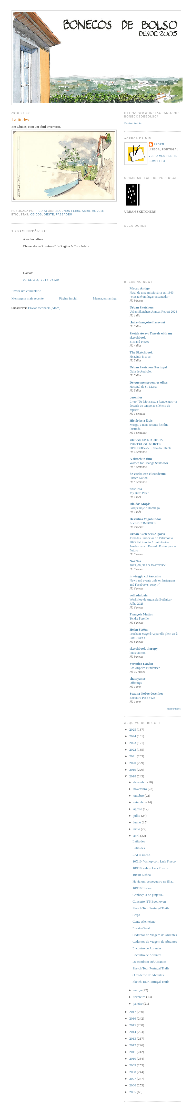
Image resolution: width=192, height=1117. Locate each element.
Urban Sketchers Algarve (148, 534)
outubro (139, 795)
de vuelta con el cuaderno (148, 474)
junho (137, 822)
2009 (133, 1065)
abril (136, 836)
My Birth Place (139, 493)
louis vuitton (138, 653)
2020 (133, 763)
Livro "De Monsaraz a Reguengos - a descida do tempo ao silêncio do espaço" (153, 406)
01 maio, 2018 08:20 (41, 279)
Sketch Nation (139, 478)
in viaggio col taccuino (145, 576)
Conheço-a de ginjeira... (149, 895)
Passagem (64, 214)
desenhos (136, 397)
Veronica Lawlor (142, 664)
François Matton (142, 614)
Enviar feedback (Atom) (44, 308)
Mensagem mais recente (28, 298)
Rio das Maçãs (140, 504)
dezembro (140, 782)
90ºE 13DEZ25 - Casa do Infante (150, 448)
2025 (133, 729)
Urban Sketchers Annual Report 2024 (153, 311)
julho (137, 816)
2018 (133, 776)
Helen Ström (139, 629)
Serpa (136, 915)
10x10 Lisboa (142, 875)
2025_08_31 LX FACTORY (148, 565)
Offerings (136, 683)
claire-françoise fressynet (147, 322)
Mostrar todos (173, 708)
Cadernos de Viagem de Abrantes (155, 935)
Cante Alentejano (144, 921)
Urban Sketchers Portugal (148, 367)
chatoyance (138, 678)
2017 (133, 1012)
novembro (140, 789)
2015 (133, 1025)
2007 (133, 1078)
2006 (133, 1085)
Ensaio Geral (141, 928)
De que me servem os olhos (149, 382)
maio (137, 829)
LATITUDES (141, 855)
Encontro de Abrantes (147, 948)
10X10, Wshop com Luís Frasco (154, 861)
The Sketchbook (141, 352)
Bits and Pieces (139, 341)
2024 (133, 736)
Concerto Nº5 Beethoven (149, 901)
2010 (133, 1058)
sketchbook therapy (144, 648)
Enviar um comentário (26, 291)
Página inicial (68, 298)
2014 (133, 1032)
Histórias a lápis (141, 420)
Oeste (49, 214)
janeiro (138, 1003)
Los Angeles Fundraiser (145, 668)
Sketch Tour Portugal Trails (151, 908)
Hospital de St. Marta (143, 386)
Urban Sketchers (142, 307)
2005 (133, 1092)
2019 (133, 769)
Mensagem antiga (104, 298)
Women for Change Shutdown (149, 463)
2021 (133, 756)
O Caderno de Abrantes (148, 975)
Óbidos (36, 214)
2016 (133, 1018)
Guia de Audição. (141, 371)
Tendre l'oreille (139, 618)
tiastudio (136, 489)
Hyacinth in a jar (140, 356)
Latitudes (139, 841)
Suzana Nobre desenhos (146, 693)
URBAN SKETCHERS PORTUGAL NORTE (146, 442)
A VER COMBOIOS (143, 523)
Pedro (159, 144)
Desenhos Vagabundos (145, 519)
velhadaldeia (139, 595)
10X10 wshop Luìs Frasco (150, 868)
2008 (133, 1072)
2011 (133, 1052)
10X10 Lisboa (142, 888)
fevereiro (139, 997)
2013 (133, 1038)
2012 (133, 1045)
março (138, 990)
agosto (138, 809)
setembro (139, 802)
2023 (133, 743)
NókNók (136, 561)
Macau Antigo (140, 288)
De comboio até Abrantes (149, 962)
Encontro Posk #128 (142, 698)
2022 (133, 749)
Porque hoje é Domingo (145, 508)
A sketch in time (141, 459)
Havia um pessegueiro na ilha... (154, 881)
